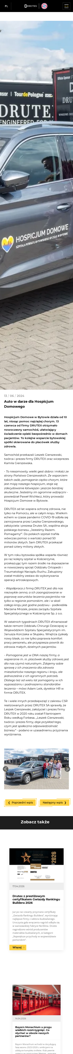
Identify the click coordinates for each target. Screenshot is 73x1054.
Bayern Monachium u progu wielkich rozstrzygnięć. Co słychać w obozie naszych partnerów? (35, 1033)
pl (6, 6)
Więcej (26, 924)
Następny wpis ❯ (54, 802)
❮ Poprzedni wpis (20, 802)
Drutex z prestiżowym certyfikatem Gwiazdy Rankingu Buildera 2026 (36, 899)
